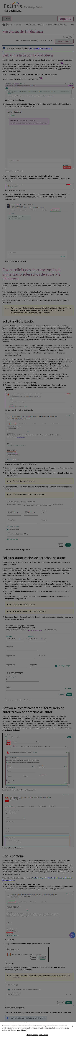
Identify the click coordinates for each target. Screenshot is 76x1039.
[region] (38, 1030)
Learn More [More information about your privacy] (21, 1030)
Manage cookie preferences (37, 1035)
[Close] (72, 1026)
